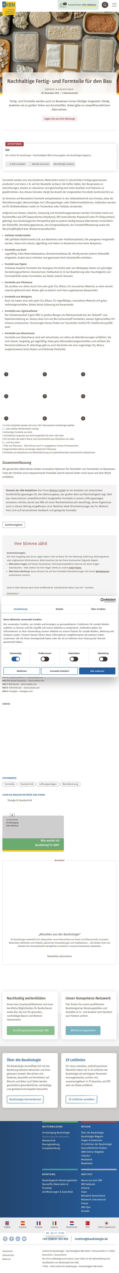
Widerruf (6, 1259)
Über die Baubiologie (92, 1132)
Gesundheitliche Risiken (94, 1148)
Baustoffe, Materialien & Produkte (55, 1186)
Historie (85, 1188)
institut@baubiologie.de (91, 1239)
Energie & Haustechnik (59, 89)
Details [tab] (59, 609)
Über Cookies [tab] (98, 609)
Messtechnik (48, 1140)
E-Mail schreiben (17, 164)
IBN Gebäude (88, 1184)
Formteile (10, 784)
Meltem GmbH (57, 490)
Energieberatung (51, 1148)
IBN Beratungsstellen (83, 1030)
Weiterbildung (52, 1126)
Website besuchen (40, 164)
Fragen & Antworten (91, 1140)
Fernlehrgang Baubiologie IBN (31, 1030)
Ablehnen (22, 671)
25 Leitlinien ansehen (81, 1099)
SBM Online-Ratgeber (92, 1152)
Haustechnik (27, 784)
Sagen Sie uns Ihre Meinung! (60, 118)
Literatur (85, 1155)
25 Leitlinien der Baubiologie (96, 1144)
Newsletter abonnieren (59, 956)
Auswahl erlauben (59, 671)
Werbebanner (102, 571)
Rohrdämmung (70, 784)
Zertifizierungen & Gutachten (57, 1192)
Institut (87, 1174)
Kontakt (85, 1211)
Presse (84, 1203)
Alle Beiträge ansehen (64, 164)
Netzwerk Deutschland (93, 1195)
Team (84, 1192)
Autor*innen (75, 568)
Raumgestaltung (51, 1144)
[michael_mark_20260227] (33, 766)
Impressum (7, 1251)
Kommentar (13, 594)
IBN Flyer (86, 1207)
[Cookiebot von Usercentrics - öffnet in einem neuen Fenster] (103, 600)
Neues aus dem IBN (91, 1180)
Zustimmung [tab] (20, 609)
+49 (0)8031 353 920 (55, 1239)
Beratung (48, 1174)
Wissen (86, 1126)
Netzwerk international (93, 1199)
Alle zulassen (97, 671)
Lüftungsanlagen (48, 784)
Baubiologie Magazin (92, 1136)
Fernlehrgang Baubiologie (56, 1132)
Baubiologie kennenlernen (25, 1099)
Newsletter (87, 1163)
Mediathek (86, 1159)
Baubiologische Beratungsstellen (59, 1180)
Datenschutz (8, 1255)
